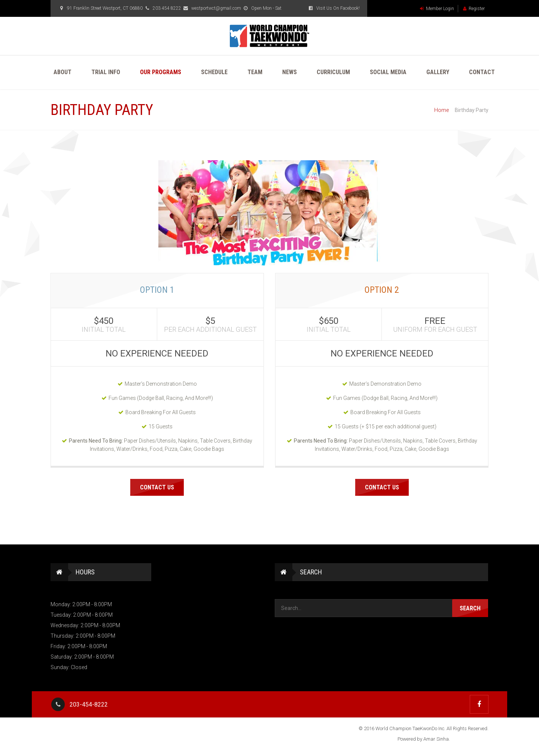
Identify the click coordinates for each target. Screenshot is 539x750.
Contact (482, 72)
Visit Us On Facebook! (333, 8)
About (62, 72)
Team (254, 72)
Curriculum (333, 72)
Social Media (388, 72)
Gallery (437, 72)
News (289, 72)
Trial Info (105, 72)
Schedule (214, 72)
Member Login (437, 8)
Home (441, 110)
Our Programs (160, 72)
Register (474, 8)
